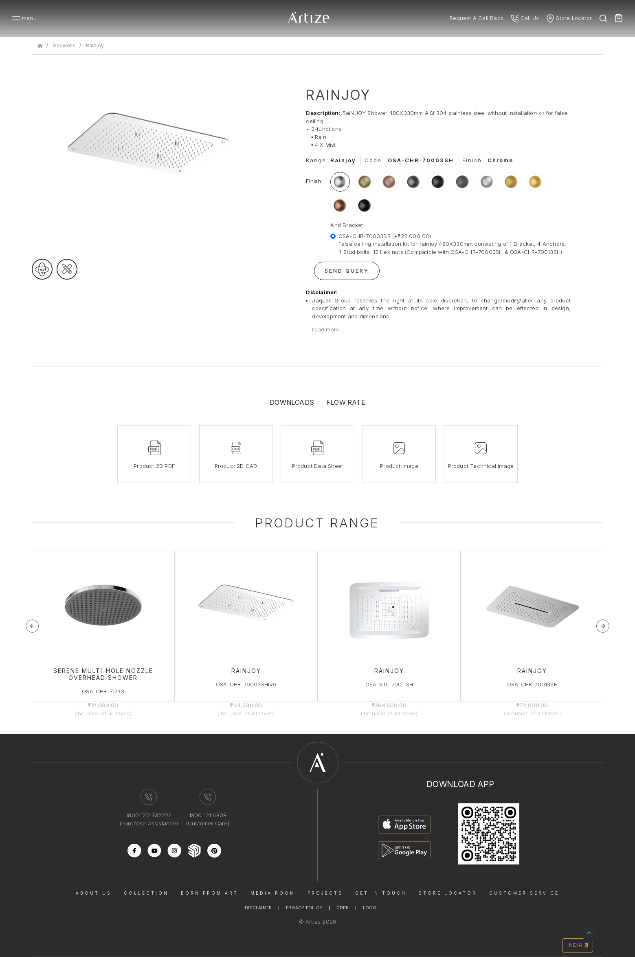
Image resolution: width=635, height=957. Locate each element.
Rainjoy (95, 45)
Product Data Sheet (317, 466)
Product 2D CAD (236, 466)
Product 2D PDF (154, 466)
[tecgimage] (67, 269)
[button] (602, 626)
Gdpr (342, 907)
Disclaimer (258, 907)
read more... (328, 329)
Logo (369, 907)
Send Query (347, 270)
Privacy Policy (304, 907)
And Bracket (346, 225)
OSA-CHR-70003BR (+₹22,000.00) (454, 244)
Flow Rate (345, 402)
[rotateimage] (42, 269)
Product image (399, 466)
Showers (64, 45)
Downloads (292, 402)
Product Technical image (481, 466)
